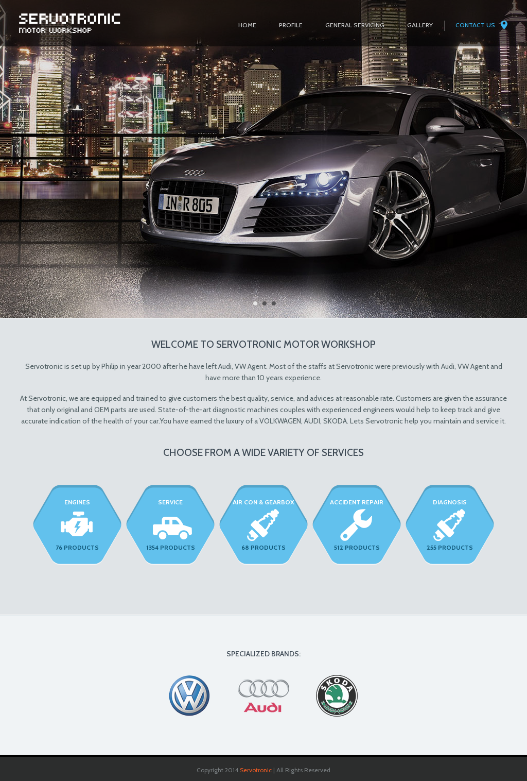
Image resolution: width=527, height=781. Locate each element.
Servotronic (256, 770)
